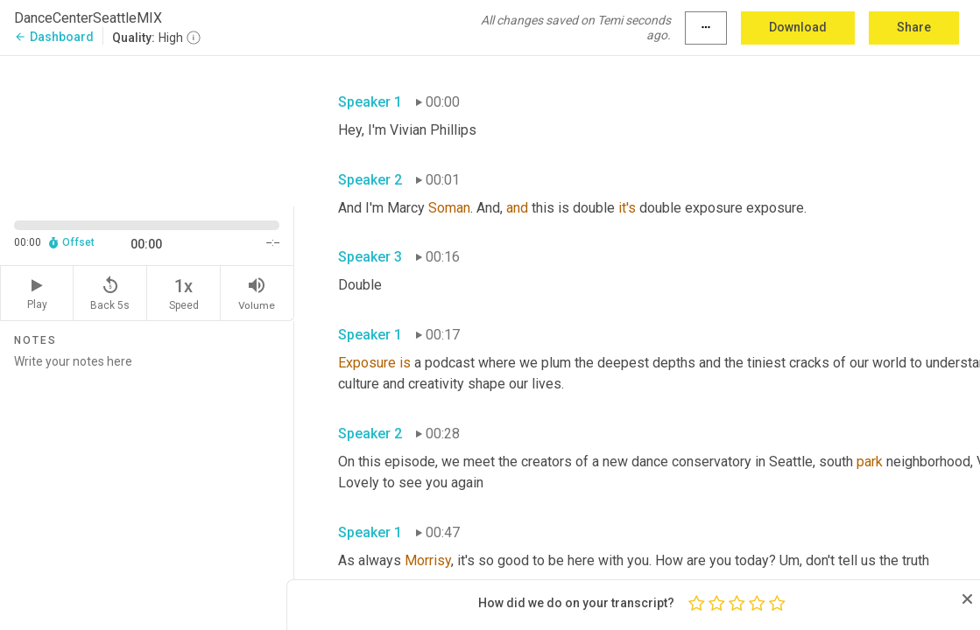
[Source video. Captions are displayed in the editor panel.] (147, 129)
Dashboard (54, 37)
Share (914, 27)
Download (798, 27)
